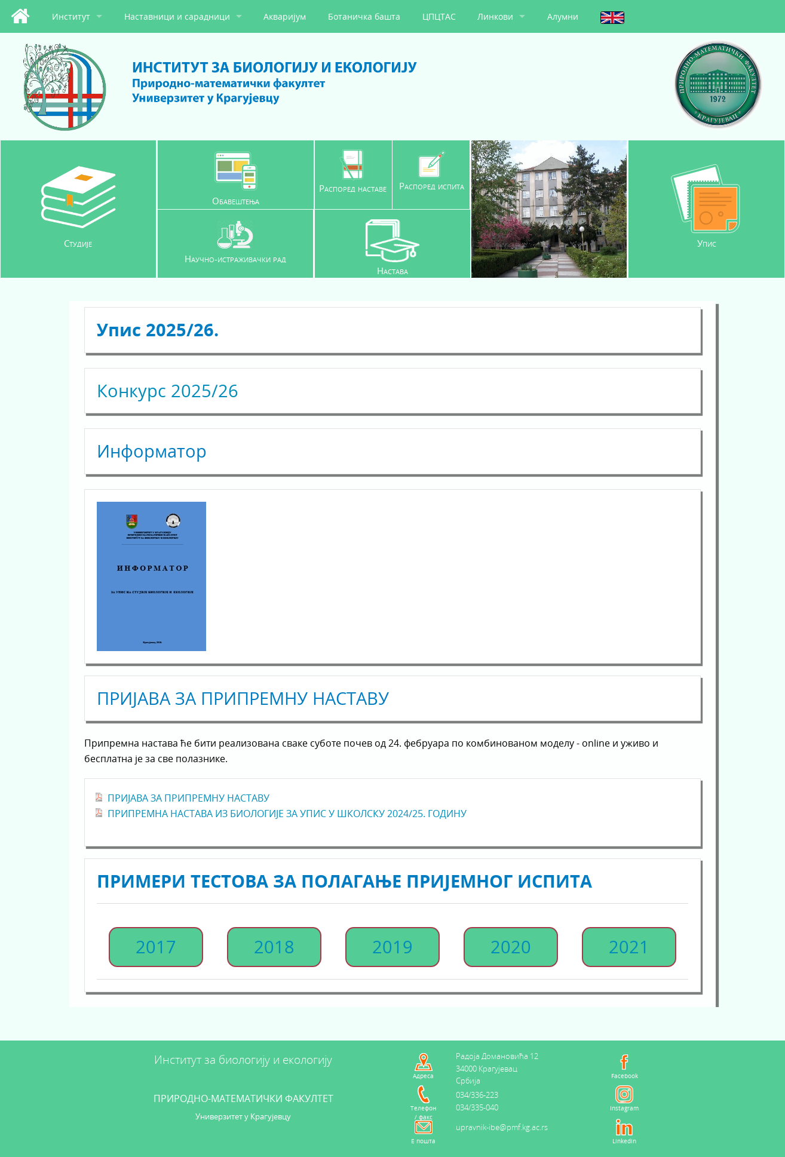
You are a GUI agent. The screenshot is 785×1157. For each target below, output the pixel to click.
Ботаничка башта (364, 16)
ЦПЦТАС (439, 16)
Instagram (624, 1108)
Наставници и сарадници (177, 16)
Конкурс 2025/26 (167, 390)
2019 (392, 946)
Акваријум (284, 16)
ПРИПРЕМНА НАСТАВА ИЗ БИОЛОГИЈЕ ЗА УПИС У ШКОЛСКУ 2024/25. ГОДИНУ (287, 813)
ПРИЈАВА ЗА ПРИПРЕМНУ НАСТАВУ (188, 798)
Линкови (495, 16)
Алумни (562, 16)
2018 (274, 946)
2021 (629, 946)
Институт (71, 16)
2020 (510, 946)
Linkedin (624, 1141)
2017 (156, 946)
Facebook (624, 1076)
